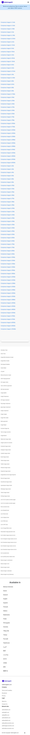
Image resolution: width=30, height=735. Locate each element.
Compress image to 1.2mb (8, 22)
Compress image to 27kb (7, 107)
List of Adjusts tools (5, 517)
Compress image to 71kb (7, 117)
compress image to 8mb (7, 64)
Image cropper (4, 414)
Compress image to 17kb (7, 198)
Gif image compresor (5, 400)
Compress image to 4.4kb (8, 77)
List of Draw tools (4, 513)
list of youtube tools (5, 553)
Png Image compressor (5, 403)
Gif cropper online (4, 382)
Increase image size (5, 428)
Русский (5, 639)
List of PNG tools (4, 521)
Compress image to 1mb (7, 32)
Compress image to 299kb (8, 139)
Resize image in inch (5, 563)
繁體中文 (5, 671)
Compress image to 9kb (7, 91)
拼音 (4, 667)
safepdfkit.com (5, 715)
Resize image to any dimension (7, 574)
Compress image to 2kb (7, 166)
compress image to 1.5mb (8, 45)
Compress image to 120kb (8, 260)
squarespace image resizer (6, 485)
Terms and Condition (7, 690)
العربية (4, 647)
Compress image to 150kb (8, 270)
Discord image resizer (5, 478)
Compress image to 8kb (7, 87)
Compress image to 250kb (8, 286)
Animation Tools (4, 350)
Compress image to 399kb (8, 146)
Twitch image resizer (5, 492)
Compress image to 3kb (7, 74)
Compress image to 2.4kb (8, 35)
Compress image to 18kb (7, 201)
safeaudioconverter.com (8, 723)
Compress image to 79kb (7, 120)
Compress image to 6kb (7, 81)
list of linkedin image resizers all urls (8, 545)
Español (5, 603)
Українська (6, 643)
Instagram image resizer (6, 449)
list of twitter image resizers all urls (8, 535)
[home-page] (7, 2)
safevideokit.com (6, 709)
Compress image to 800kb (8, 325)
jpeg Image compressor (6, 407)
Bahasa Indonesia (8, 586)
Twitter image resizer (5, 464)
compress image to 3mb (7, 55)
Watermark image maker (6, 439)
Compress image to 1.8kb (8, 29)
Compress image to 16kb (7, 195)
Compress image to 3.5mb (8, 71)
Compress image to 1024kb (8, 329)
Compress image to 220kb (8, 280)
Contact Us (4, 704)
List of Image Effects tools (6, 528)
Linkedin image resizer (5, 453)
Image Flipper (3, 424)
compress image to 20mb (8, 58)
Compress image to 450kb (8, 306)
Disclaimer (4, 693)
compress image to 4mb (7, 68)
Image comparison (4, 410)
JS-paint (2, 371)
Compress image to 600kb (8, 162)
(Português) (6, 623)
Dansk (5, 590)
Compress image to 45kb (8, 231)
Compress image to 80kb (8, 250)
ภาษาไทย (5, 655)
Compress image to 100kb (8, 123)
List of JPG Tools (4, 524)
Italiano (5, 611)
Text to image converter (6, 432)
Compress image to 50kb (7, 113)
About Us (4, 701)
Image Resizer (4, 435)
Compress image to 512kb (8, 319)
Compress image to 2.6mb (8, 38)
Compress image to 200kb (8, 130)
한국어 (5, 659)
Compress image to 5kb (7, 175)
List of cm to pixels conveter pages (8, 503)
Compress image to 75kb (7, 247)
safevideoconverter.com (8, 728)
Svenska (5, 627)
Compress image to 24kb (8, 215)
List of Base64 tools (5, 510)
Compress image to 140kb (8, 267)
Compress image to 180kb (8, 273)
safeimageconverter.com (8, 725)
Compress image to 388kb (8, 299)
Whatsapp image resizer (6, 489)
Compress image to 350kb (8, 296)
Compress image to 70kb (7, 244)
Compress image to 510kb (8, 316)
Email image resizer (5, 456)
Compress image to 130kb (8, 263)
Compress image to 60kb (8, 237)
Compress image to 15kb (7, 97)
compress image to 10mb (7, 51)
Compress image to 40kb (8, 228)
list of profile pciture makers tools (8, 556)
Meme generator (4, 421)
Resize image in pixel (5, 567)
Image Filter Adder (4, 417)
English (5, 598)
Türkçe (5, 635)
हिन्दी (4, 651)
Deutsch (5, 594)
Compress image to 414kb (8, 149)
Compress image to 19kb (7, 205)
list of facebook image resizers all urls (8, 542)
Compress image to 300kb (8, 143)
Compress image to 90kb (8, 254)
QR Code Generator (5, 389)
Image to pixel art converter (6, 442)
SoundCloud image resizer (6, 481)
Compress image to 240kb (8, 133)
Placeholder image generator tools (8, 531)
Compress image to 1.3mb (8, 25)
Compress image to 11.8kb (8, 94)
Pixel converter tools (5, 506)
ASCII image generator (5, 378)
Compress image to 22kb (7, 211)
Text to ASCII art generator (6, 385)
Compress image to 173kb (8, 126)
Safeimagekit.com (15, 732)
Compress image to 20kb (8, 100)
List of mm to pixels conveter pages (8, 499)
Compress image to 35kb (7, 224)
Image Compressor (5, 396)
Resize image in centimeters (6, 560)
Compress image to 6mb (7, 84)
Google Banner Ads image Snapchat (8, 474)
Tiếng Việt (6, 631)
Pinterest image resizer (5, 467)
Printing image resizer (5, 496)
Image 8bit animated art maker (7, 357)
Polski (5, 619)
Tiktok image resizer (5, 460)
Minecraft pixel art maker (6, 375)
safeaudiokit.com (6, 720)
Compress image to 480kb (8, 156)
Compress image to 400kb (8, 303)
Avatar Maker (3, 367)
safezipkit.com (5, 712)
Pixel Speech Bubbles (5, 364)
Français (5, 607)
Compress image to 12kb (7, 188)
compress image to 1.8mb (8, 61)
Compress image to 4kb (7, 172)
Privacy (4, 695)
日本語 (5, 663)
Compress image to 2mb (7, 42)
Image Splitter (3, 392)
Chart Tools (3, 353)
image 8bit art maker (5, 360)
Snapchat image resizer (6, 471)
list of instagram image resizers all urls (9, 538)
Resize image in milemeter (6, 570)
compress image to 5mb (7, 48)
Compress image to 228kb (8, 283)
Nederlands (6, 615)
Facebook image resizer (6, 446)
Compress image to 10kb (7, 185)
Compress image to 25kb (7, 104)
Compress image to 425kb (8, 153)
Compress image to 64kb (8, 241)
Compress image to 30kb (8, 110)
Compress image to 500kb (8, 159)
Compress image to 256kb (8, 136)
